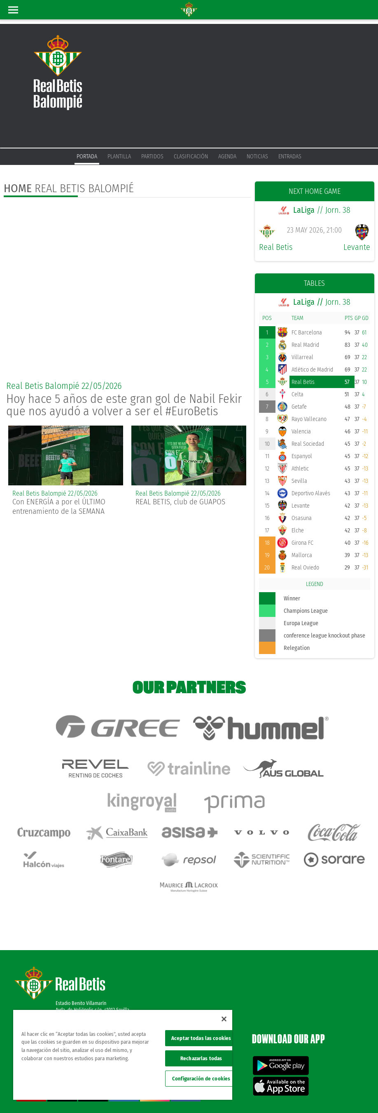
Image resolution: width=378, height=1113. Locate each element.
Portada (87, 156)
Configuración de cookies (201, 1078)
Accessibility (311, 1093)
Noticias (257, 156)
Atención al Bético (74, 970)
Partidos (152, 156)
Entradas (289, 156)
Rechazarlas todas (201, 1058)
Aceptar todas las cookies (201, 1038)
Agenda (227, 156)
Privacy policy (258, 1093)
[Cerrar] (224, 1019)
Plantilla (119, 156)
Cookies (285, 1093)
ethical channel (344, 1093)
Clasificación (191, 156)
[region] (122, 1055)
